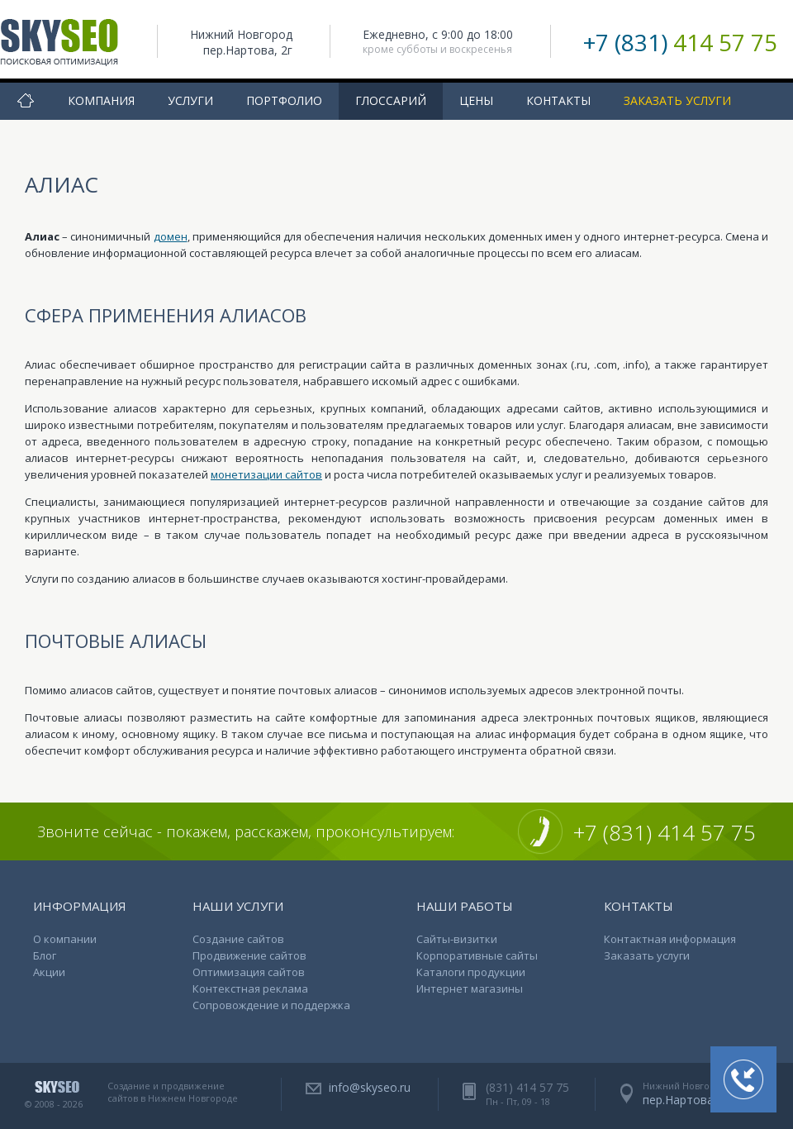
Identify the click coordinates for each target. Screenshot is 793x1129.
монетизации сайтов (266, 474)
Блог (44, 955)
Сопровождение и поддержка (271, 1005)
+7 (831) (680, 42)
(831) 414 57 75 (527, 1087)
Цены (476, 100)
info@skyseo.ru (370, 1087)
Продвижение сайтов (249, 955)
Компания (101, 100)
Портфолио (284, 100)
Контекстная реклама (250, 988)
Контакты (558, 100)
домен (171, 236)
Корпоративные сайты (477, 955)
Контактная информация (670, 938)
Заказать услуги (677, 100)
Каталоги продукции (470, 972)
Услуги (190, 100)
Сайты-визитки (456, 938)
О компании (65, 938)
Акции (49, 972)
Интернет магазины (469, 988)
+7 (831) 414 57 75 (664, 832)
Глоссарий (390, 100)
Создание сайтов (238, 938)
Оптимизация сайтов (248, 972)
